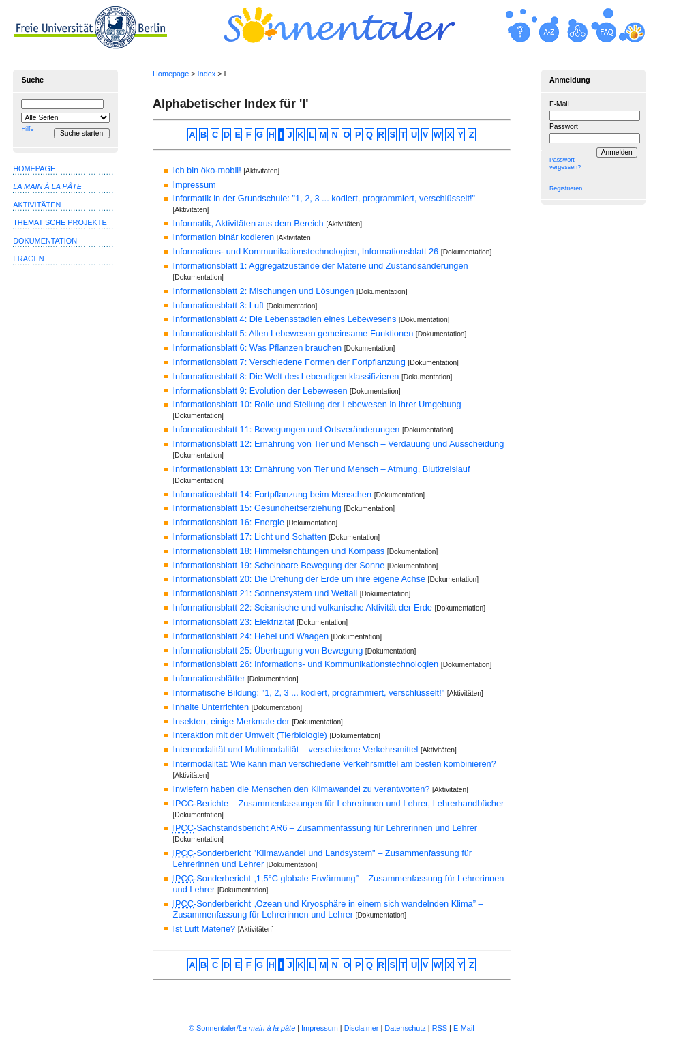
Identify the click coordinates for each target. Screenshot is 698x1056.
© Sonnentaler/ (242, 1028)
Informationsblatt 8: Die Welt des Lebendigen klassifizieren (285, 376)
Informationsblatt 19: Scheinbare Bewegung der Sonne (278, 565)
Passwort (563, 126)
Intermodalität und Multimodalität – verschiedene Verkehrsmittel (295, 749)
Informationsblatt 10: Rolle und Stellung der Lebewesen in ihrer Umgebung (316, 404)
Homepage (171, 74)
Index (207, 74)
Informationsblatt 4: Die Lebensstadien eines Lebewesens (284, 319)
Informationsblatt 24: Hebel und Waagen (250, 636)
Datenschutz (404, 1028)
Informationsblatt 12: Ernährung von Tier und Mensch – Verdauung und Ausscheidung (338, 444)
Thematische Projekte (60, 222)
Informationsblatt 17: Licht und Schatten (249, 536)
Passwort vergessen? (565, 163)
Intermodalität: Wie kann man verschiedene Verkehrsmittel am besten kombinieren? (334, 764)
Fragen (28, 258)
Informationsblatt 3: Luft (218, 305)
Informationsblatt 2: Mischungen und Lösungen (263, 291)
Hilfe (27, 129)
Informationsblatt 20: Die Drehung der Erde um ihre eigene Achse (298, 579)
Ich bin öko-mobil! (206, 170)
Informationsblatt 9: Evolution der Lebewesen (259, 390)
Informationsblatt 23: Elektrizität (233, 622)
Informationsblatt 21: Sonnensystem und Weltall (264, 593)
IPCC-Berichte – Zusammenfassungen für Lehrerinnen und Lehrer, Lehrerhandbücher (338, 803)
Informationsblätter (208, 678)
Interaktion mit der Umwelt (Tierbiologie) (249, 735)
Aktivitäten (37, 205)
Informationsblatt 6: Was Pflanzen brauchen (257, 347)
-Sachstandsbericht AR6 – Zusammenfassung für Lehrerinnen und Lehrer (324, 828)
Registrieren (565, 188)
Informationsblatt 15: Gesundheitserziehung (257, 508)
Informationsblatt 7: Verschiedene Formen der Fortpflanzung (288, 362)
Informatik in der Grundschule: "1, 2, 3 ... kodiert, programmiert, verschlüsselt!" (323, 198)
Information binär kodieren (223, 237)
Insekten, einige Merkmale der (230, 721)
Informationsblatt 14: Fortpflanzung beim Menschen (271, 494)
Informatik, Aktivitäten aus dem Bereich (247, 223)
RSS (439, 1028)
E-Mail (559, 104)
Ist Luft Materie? (203, 929)
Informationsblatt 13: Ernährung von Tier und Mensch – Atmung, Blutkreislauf (321, 469)
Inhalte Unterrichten (210, 707)
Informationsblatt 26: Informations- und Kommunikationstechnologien (305, 664)
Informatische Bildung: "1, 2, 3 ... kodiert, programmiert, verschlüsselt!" (308, 693)
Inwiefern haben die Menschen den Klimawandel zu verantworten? (300, 789)
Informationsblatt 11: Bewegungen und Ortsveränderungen (285, 429)
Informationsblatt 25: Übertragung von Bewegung (267, 650)
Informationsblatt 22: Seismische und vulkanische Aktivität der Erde (302, 607)
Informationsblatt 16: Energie (228, 522)
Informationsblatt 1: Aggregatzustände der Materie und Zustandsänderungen (320, 266)
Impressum (193, 184)
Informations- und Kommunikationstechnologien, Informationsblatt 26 (305, 251)
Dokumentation (45, 241)
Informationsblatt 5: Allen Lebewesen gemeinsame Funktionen (292, 333)
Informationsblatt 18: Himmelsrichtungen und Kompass (278, 551)
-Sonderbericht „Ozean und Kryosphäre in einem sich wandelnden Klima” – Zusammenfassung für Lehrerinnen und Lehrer (327, 909)
